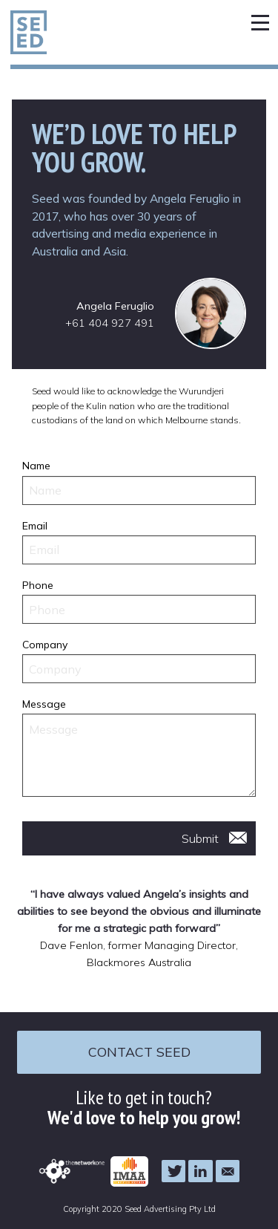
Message (44, 704)
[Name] (139, 490)
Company (44, 644)
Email (34, 525)
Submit (200, 838)
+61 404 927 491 (109, 323)
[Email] (139, 549)
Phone (37, 585)
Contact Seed (139, 1051)
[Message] (139, 755)
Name (36, 465)
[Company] (139, 668)
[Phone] (139, 609)
